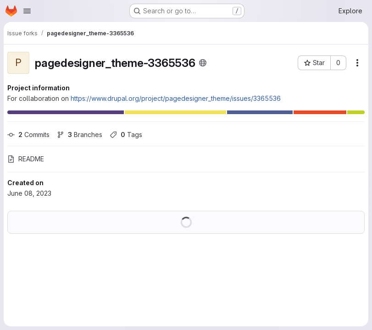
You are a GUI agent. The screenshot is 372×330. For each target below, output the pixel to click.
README (25, 159)
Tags (126, 134)
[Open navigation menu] (27, 11)
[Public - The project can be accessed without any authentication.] (202, 62)
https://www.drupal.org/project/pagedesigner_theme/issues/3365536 (176, 98)
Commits (28, 134)
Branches (79, 134)
